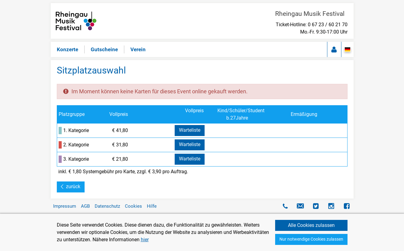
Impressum (64, 206)
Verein (138, 49)
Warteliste (189, 130)
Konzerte (67, 49)
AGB (85, 206)
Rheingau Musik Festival (311, 13)
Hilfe (152, 206)
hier (145, 239)
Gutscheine (104, 49)
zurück (73, 186)
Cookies (133, 206)
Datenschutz (107, 206)
